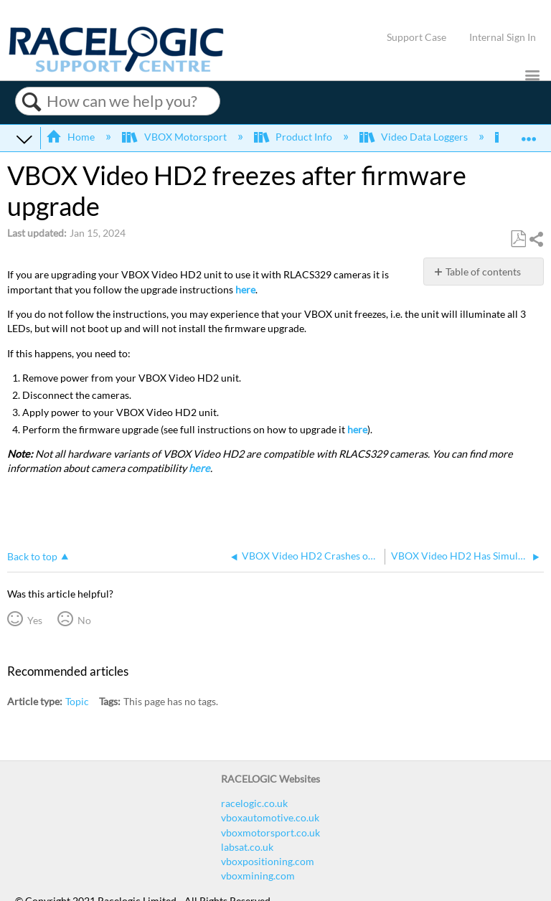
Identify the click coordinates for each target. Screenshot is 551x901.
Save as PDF (518, 239)
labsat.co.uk (247, 847)
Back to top (32, 556)
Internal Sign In (502, 37)
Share (536, 239)
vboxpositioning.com (267, 861)
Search (31, 101)
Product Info (294, 137)
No (84, 620)
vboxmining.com (258, 875)
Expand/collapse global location (529, 134)
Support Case (416, 37)
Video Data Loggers (414, 137)
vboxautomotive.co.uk (270, 817)
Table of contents (483, 271)
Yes (34, 620)
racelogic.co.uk (254, 803)
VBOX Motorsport (175, 137)
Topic (77, 701)
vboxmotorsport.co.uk (270, 832)
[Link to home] (116, 68)
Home (71, 137)
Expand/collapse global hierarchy (24, 138)
